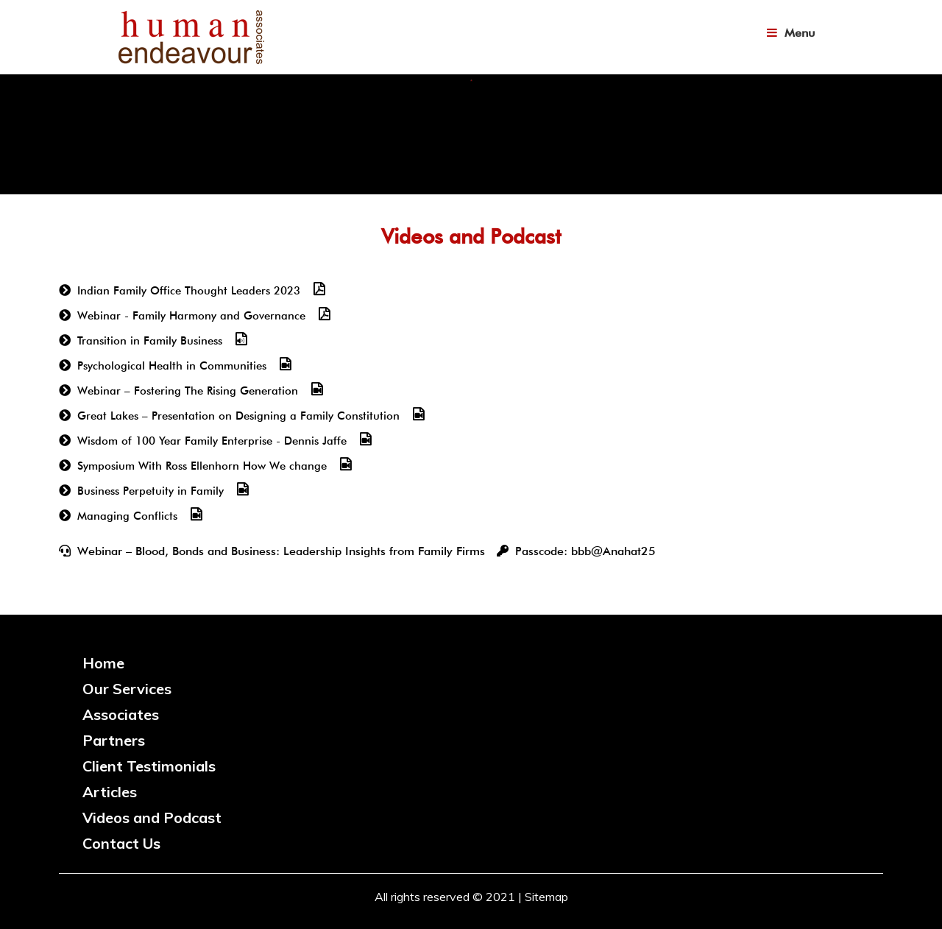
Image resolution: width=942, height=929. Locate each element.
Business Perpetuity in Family (150, 491)
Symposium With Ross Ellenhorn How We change (202, 466)
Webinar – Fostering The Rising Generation (187, 391)
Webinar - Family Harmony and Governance (191, 315)
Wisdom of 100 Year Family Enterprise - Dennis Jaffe (212, 441)
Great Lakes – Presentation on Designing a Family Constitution (238, 416)
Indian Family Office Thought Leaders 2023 (188, 290)
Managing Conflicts (127, 516)
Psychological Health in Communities (171, 365)
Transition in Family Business (149, 340)
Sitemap (546, 896)
